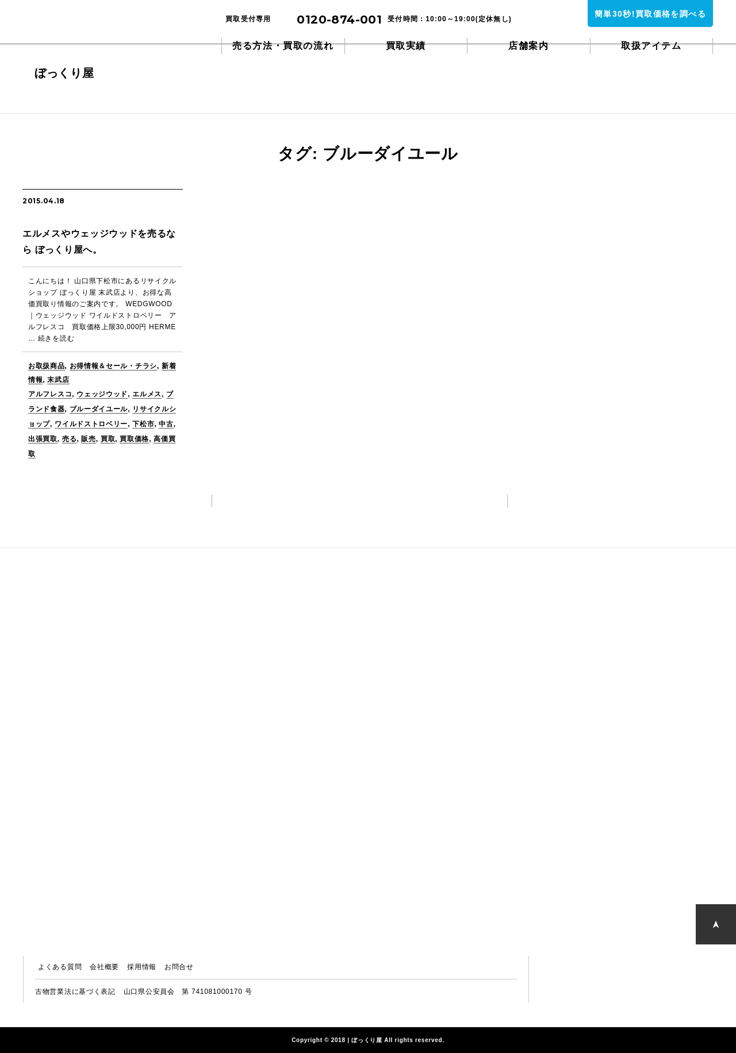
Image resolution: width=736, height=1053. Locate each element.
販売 (88, 439)
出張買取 (42, 439)
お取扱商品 (46, 366)
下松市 (143, 424)
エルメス (147, 394)
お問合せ (179, 967)
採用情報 (141, 967)
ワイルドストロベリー (91, 424)
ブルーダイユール (99, 409)
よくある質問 (60, 967)
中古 (166, 424)
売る (69, 439)
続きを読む (56, 338)
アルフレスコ (50, 394)
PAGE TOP (715, 924)
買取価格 (134, 439)
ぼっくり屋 (80, 28)
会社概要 (104, 967)
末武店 (58, 380)
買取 (108, 439)
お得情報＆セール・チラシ (113, 366)
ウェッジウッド (102, 394)
